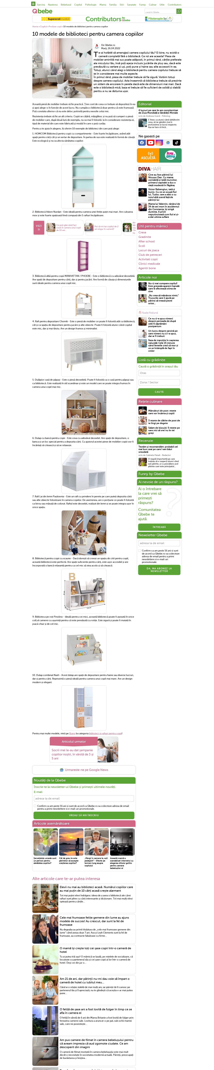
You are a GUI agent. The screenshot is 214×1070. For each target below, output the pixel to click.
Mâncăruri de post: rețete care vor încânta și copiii (162, 412)
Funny (142, 4)
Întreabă (159, 527)
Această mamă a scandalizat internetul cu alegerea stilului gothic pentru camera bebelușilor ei (121, 863)
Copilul (78, 4)
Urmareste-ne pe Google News (84, 770)
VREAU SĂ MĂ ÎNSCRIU (84, 815)
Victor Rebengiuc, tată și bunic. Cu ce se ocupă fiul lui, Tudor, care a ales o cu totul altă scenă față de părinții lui (162, 194)
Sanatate (131, 4)
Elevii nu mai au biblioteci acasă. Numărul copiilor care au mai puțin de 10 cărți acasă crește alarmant (96, 888)
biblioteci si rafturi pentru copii (105, 733)
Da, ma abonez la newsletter (159, 570)
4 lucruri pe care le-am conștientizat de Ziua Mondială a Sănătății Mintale (158, 111)
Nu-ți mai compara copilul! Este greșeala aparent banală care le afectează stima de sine (163, 287)
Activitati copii (148, 259)
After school (147, 241)
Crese (142, 232)
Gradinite (145, 237)
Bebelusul (66, 4)
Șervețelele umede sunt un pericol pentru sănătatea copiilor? (45, 860)
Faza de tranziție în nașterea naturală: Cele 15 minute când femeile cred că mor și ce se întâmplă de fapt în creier (163, 345)
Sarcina (41, 4)
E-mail (38, 792)
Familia (113, 4)
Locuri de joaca (149, 250)
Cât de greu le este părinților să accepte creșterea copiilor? (68, 860)
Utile (162, 4)
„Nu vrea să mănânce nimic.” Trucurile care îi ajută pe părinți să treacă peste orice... (163, 299)
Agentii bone (147, 268)
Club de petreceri (150, 254)
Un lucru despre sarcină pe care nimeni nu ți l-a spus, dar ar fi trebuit (163, 334)
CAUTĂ (159, 392)
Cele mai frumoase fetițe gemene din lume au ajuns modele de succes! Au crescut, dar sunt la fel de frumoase (94, 921)
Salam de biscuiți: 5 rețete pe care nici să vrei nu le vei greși (164, 430)
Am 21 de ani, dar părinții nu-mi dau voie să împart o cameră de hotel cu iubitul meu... (94, 980)
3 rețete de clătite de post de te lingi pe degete (164, 422)
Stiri (122, 4)
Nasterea (53, 4)
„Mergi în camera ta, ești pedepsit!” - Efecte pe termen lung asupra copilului (96, 862)
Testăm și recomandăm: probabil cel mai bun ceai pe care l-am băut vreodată (158, 449)
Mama (103, 4)
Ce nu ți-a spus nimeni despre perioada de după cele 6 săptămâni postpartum (162, 322)
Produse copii (55, 26)
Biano (72, 733)
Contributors (174, 4)
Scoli (142, 245)
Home (35, 26)
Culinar (152, 4)
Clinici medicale (149, 263)
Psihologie (90, 4)
